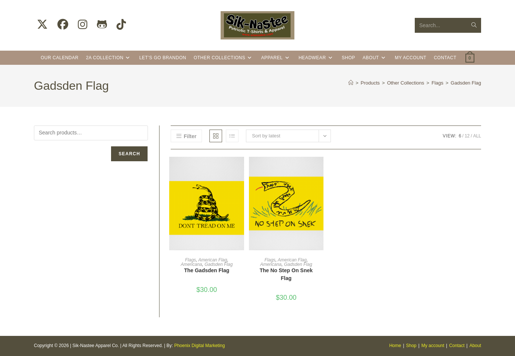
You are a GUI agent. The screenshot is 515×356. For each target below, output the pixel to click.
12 (467, 136)
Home (395, 345)
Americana (191, 264)
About (475, 345)
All (477, 136)
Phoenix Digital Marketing (199, 345)
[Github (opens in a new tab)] (102, 24)
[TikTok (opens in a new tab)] (121, 24)
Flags (190, 260)
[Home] (350, 83)
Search (129, 153)
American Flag (212, 260)
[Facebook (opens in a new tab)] (62, 24)
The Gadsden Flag (206, 270)
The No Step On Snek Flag (286, 274)
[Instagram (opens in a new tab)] (82, 24)
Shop (411, 345)
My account (432, 345)
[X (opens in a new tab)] (42, 24)
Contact (456, 345)
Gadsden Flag (466, 83)
